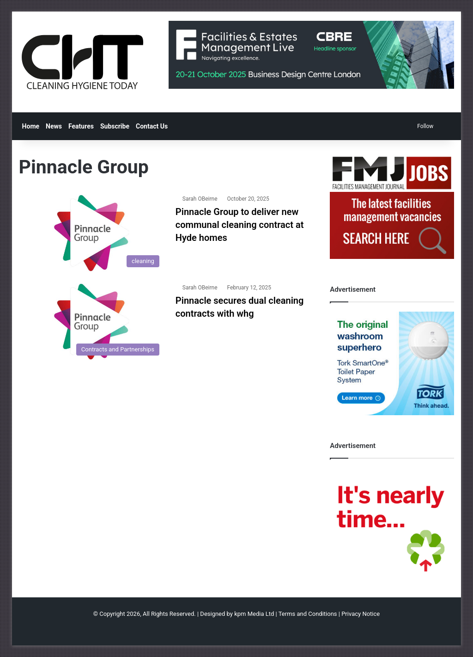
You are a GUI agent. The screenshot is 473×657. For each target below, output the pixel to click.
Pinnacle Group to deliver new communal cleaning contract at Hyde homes (240, 224)
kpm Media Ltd (254, 613)
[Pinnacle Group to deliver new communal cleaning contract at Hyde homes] (91, 232)
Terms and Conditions (308, 613)
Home (30, 126)
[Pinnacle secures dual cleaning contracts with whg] (91, 321)
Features (81, 126)
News (54, 126)
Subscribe (114, 126)
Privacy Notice (360, 613)
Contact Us (152, 126)
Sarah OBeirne (200, 199)
